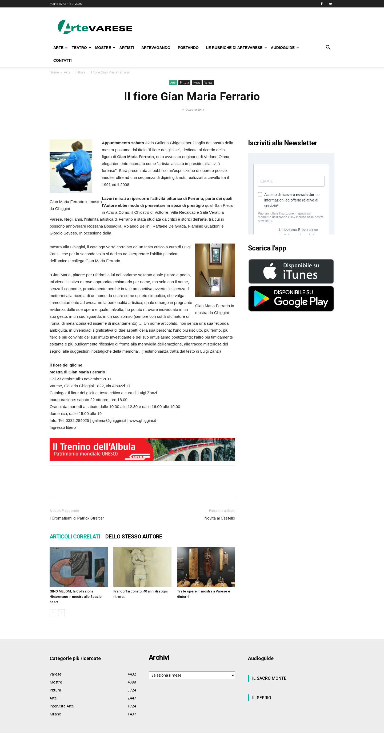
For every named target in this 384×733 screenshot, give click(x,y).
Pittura (80, 72)
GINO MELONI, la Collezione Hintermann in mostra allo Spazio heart (76, 596)
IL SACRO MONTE (269, 678)
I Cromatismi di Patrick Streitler (77, 518)
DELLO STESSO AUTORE (133, 536)
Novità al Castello (220, 518)
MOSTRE (105, 48)
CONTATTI (62, 60)
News (196, 82)
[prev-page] (53, 612)
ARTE (60, 48)
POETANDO (188, 48)
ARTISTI (126, 48)
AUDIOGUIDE (285, 48)
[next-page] (61, 612)
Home (54, 72)
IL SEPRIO (261, 697)
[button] (328, 48)
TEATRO (81, 48)
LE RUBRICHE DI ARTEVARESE (236, 48)
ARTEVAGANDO (155, 48)
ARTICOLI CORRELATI (75, 536)
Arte (67, 72)
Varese (208, 82)
